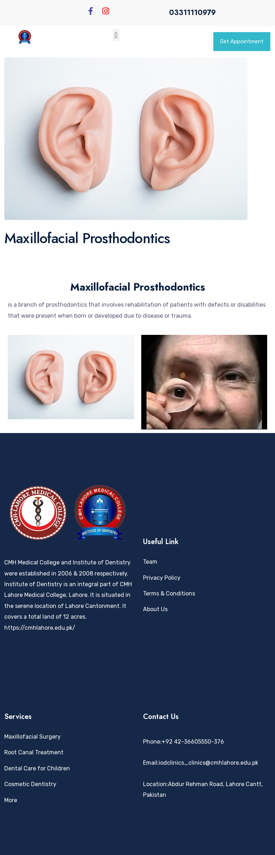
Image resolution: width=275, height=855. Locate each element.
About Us (155, 609)
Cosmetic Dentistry (30, 784)
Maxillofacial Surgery (32, 736)
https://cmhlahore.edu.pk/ (39, 627)
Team (150, 561)
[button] (116, 35)
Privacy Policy (161, 577)
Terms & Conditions (169, 593)
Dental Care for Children (37, 768)
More (10, 800)
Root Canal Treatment (33, 752)
